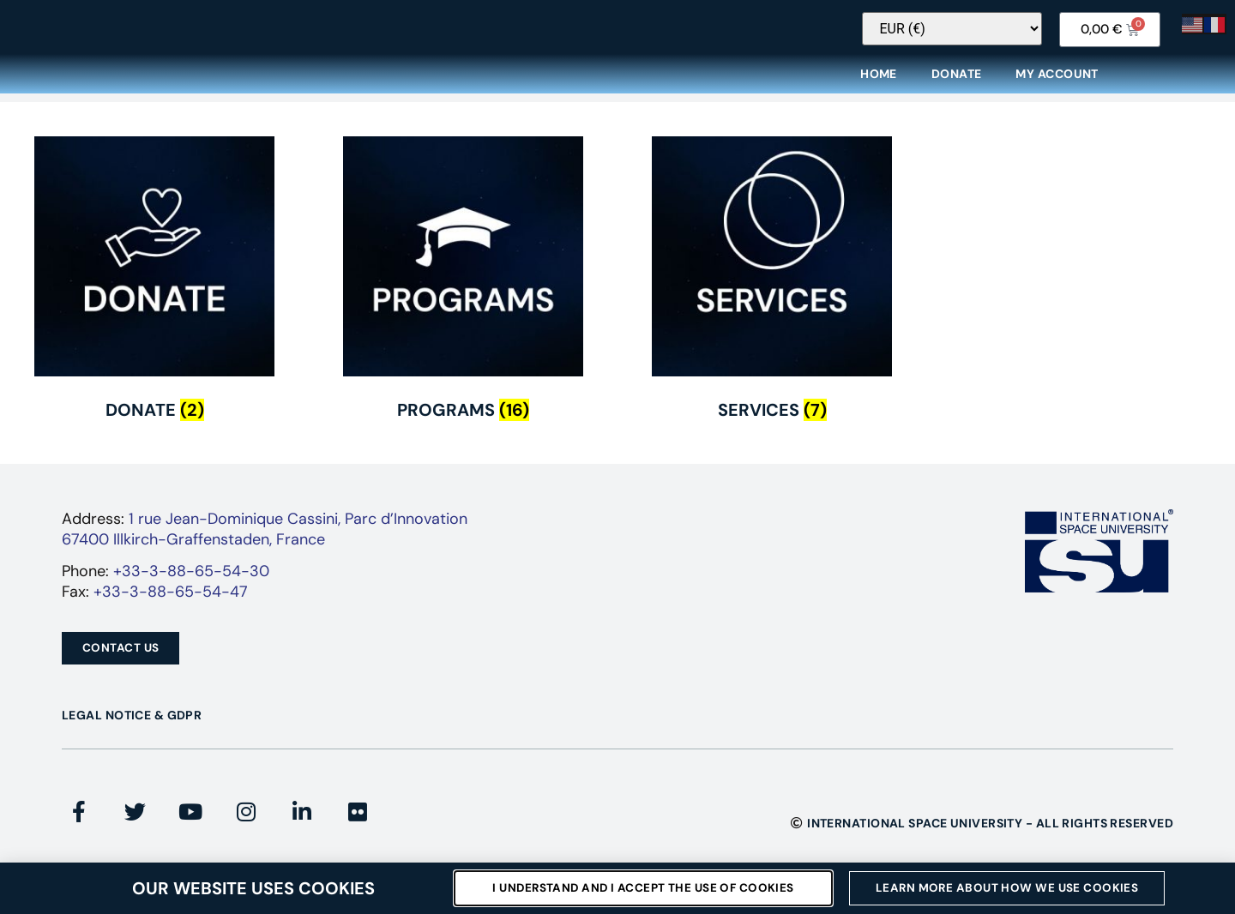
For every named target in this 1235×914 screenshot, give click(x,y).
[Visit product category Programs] (463, 294)
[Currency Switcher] (971, 40)
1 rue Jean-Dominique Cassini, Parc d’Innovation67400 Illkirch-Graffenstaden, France (264, 540)
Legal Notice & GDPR (132, 726)
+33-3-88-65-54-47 (170, 602)
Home (878, 85)
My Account (1056, 85)
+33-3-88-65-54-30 (191, 582)
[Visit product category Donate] (154, 294)
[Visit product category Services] (772, 294)
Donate (956, 85)
